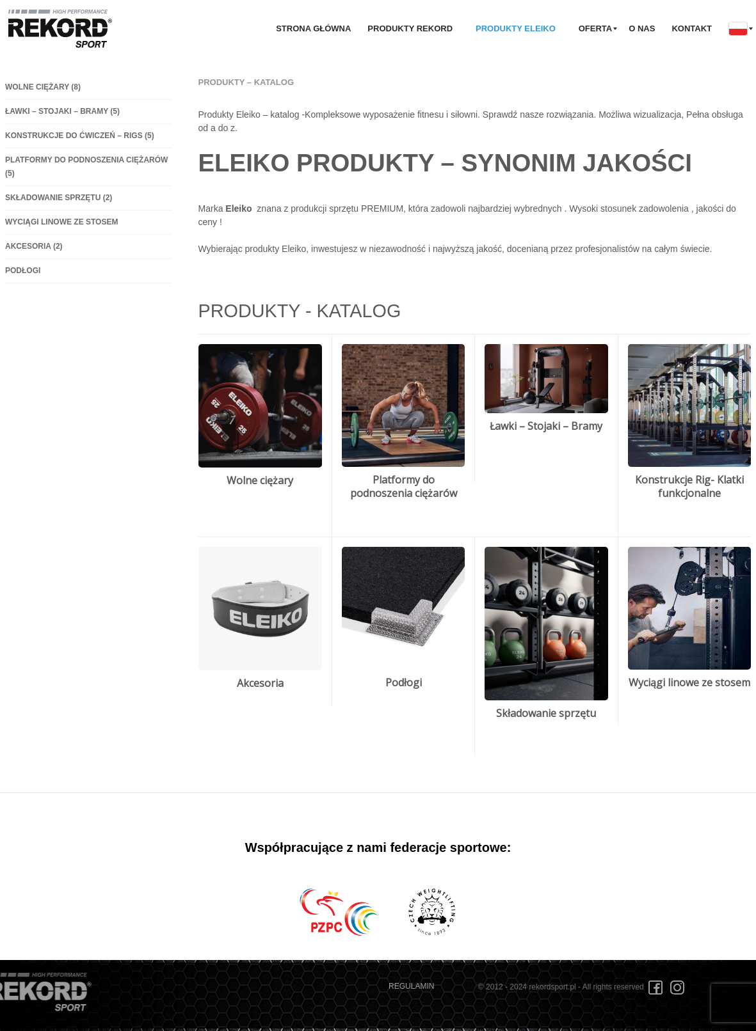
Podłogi (22, 270)
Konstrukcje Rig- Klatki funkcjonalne (689, 486)
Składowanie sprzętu (58, 197)
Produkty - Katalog (299, 311)
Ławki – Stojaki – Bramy (62, 111)
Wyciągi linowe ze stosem (61, 221)
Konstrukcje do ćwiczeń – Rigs (79, 135)
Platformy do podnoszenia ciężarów (403, 486)
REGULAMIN (411, 986)
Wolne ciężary (43, 87)
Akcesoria (34, 246)
